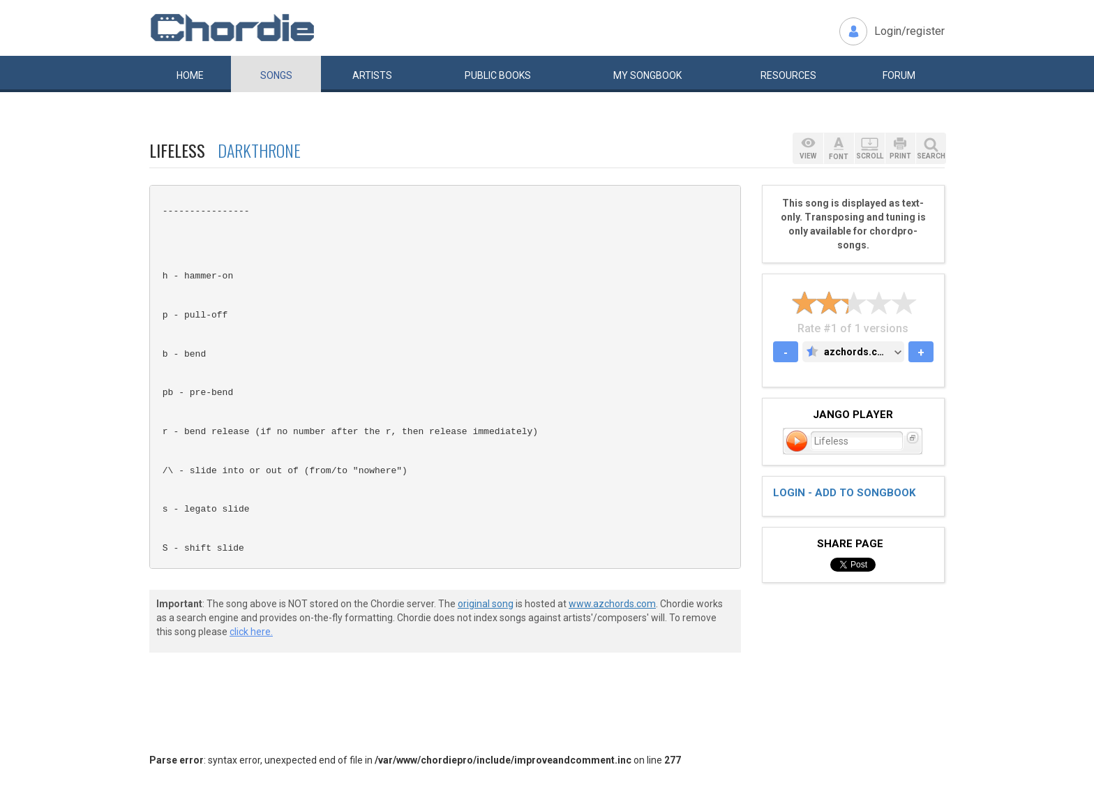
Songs (276, 75)
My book (647, 75)
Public (498, 75)
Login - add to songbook (844, 492)
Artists (372, 75)
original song (486, 603)
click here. (251, 631)
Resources (788, 75)
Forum (899, 75)
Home (190, 75)
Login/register (909, 31)
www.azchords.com (612, 603)
